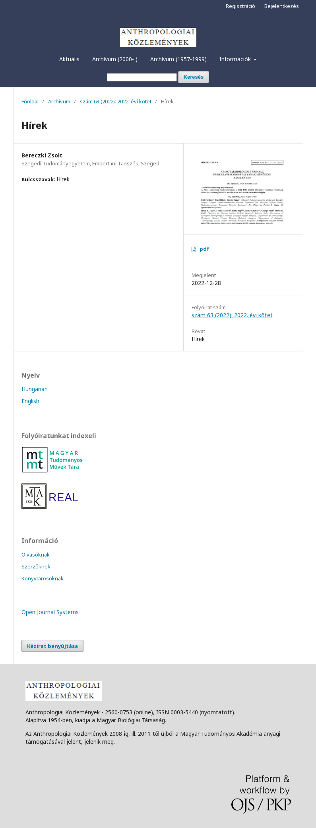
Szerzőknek (35, 566)
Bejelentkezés (281, 6)
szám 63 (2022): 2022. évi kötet (115, 101)
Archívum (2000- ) (115, 59)
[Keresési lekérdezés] (142, 77)
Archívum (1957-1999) (178, 59)
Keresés (194, 77)
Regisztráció (240, 6)
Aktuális (69, 59)
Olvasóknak (35, 554)
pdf (204, 248)
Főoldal (30, 101)
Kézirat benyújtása (52, 646)
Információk (235, 59)
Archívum (59, 101)
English (30, 401)
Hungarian (34, 389)
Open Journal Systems (50, 612)
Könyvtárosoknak (42, 578)
